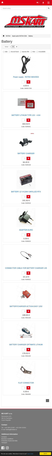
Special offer (25, 51)
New (34, 51)
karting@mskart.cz (11, 429)
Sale (6, 51)
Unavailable (41, 51)
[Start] (3, 36)
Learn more (30, 454)
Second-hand (15, 51)
